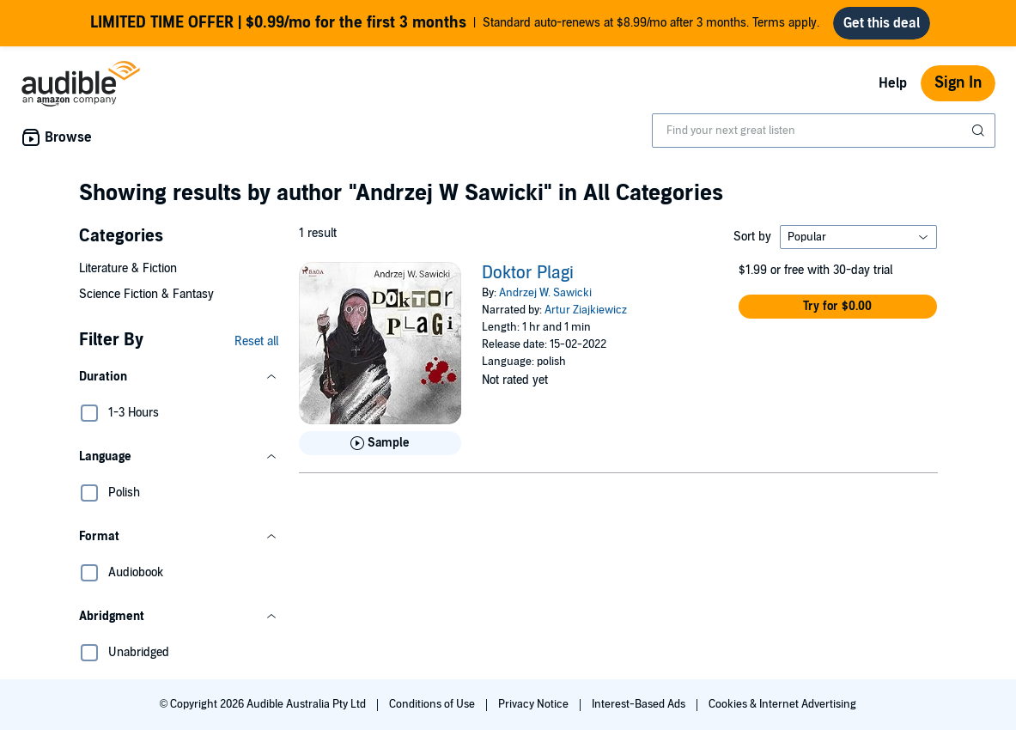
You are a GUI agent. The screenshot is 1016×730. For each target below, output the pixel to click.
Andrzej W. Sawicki (545, 293)
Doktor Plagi (528, 273)
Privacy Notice (534, 704)
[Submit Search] (979, 130)
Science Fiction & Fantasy (146, 294)
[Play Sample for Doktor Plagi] (380, 443)
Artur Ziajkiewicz (586, 310)
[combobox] (823, 130)
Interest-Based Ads (640, 704)
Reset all (256, 341)
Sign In (958, 83)
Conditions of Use (433, 704)
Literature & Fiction (128, 268)
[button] (178, 377)
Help (893, 83)
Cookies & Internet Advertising (782, 704)
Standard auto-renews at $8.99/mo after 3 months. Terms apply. (454, 23)
